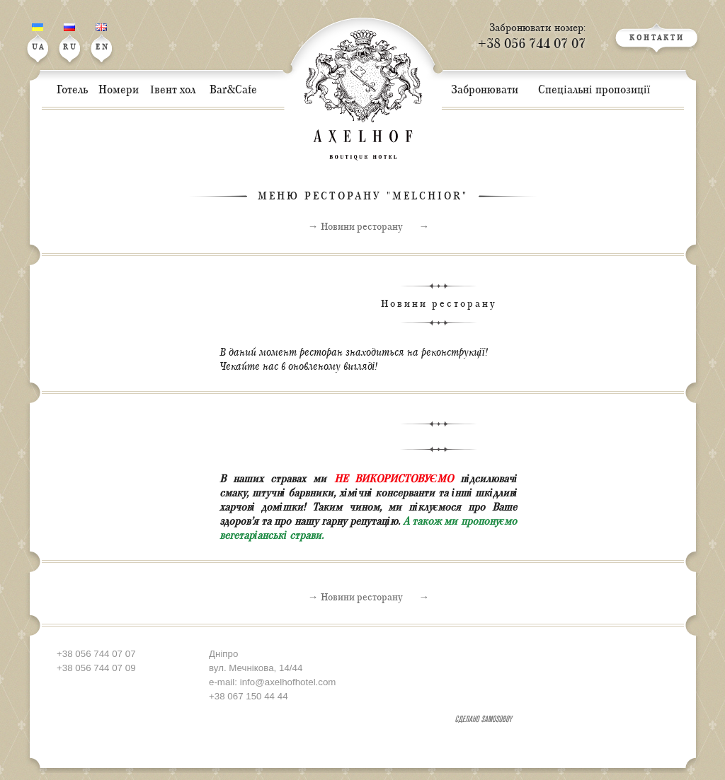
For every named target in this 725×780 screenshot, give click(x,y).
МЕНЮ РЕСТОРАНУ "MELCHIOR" (363, 196)
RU (70, 37)
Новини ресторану (439, 304)
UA (38, 37)
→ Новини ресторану (355, 227)
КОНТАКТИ (657, 38)
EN (103, 37)
